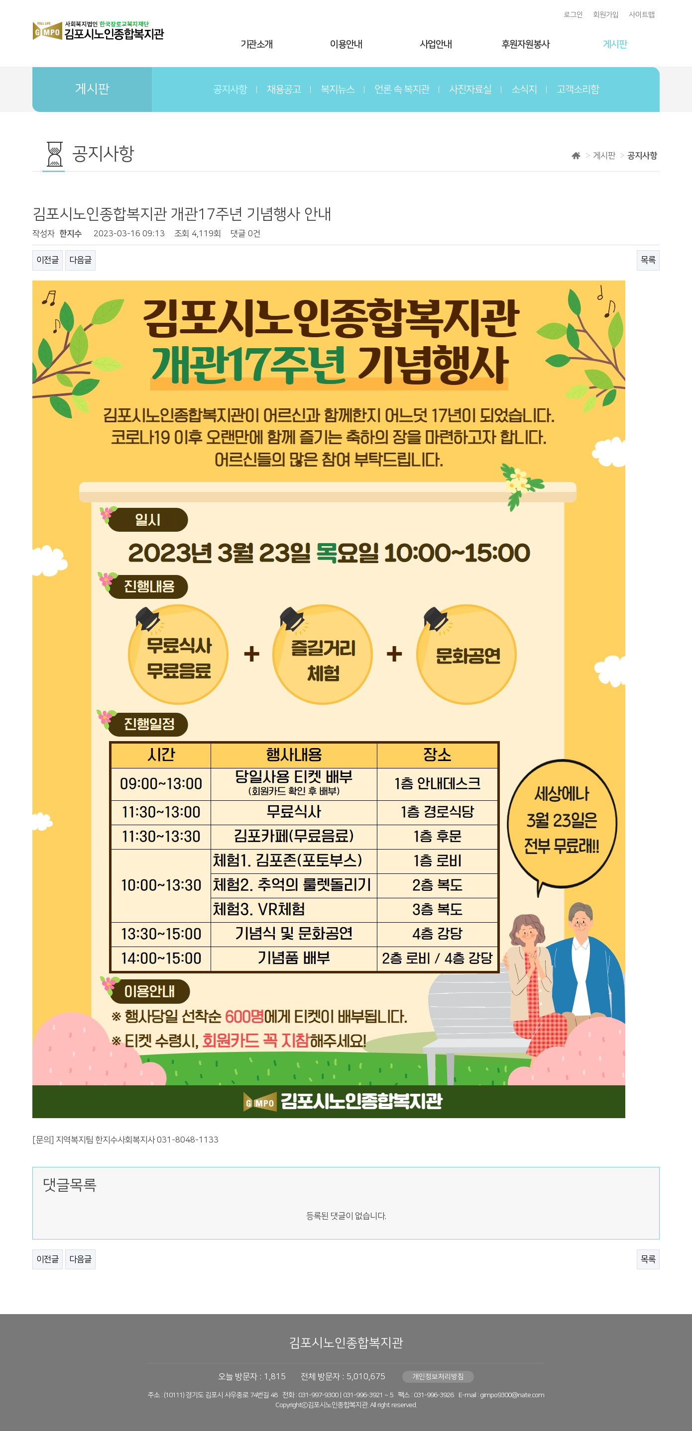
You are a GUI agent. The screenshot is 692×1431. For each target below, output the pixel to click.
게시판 (615, 44)
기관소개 (256, 44)
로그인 (573, 15)
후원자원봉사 (525, 44)
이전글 (47, 260)
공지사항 (230, 89)
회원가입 (606, 15)
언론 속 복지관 (401, 89)
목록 (648, 260)
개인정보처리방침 (438, 1377)
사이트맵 (642, 15)
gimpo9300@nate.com (512, 1395)
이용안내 (346, 44)
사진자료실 (470, 89)
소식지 (524, 89)
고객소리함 (578, 89)
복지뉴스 (337, 89)
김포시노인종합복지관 (346, 1343)
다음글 (80, 260)
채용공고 (284, 89)
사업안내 (436, 44)
